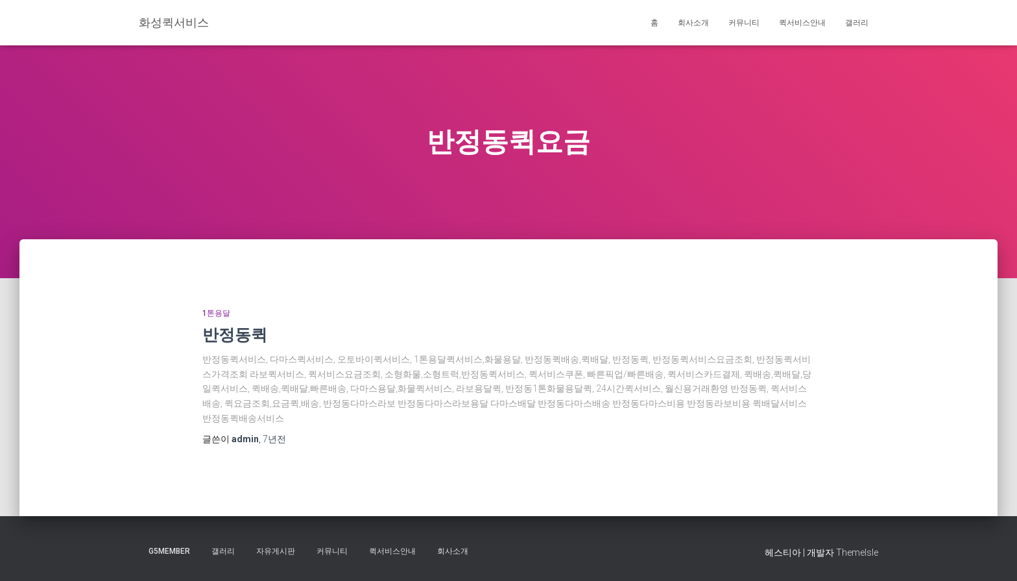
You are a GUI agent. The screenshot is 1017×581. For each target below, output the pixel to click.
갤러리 (856, 22)
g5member (169, 551)
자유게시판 (275, 551)
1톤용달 (216, 313)
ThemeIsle (857, 552)
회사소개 (693, 22)
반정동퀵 (234, 334)
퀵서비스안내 (802, 22)
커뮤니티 (744, 22)
